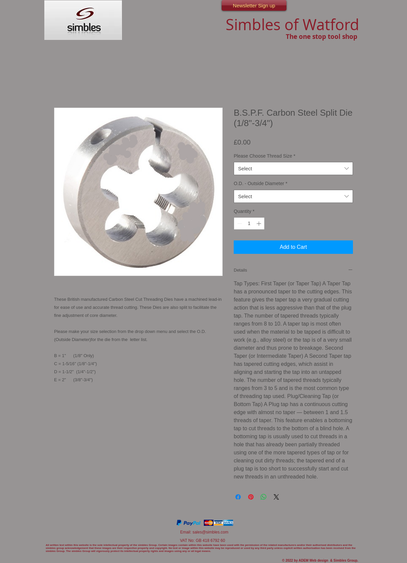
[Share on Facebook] (238, 497)
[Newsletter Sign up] (254, 5)
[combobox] (293, 168)
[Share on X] (276, 497)
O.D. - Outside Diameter (260, 183)
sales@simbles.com (210, 532)
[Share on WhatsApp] (264, 497)
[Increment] (259, 223)
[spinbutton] (249, 223)
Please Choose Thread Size (265, 156)
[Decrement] (239, 223)
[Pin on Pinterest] (251, 497)
